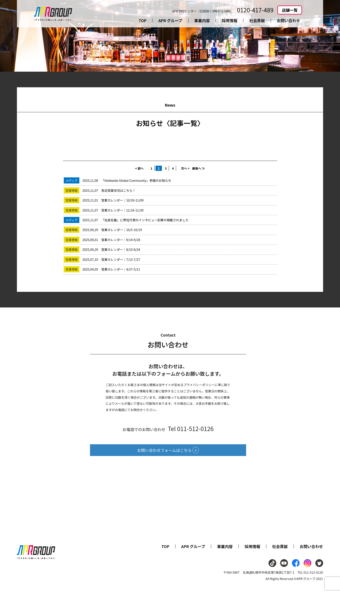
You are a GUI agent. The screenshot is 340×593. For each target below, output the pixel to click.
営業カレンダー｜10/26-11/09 (122, 200)
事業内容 (202, 20)
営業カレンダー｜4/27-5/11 (120, 269)
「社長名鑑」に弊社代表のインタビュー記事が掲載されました (145, 220)
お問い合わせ (288, 20)
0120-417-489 (255, 10)
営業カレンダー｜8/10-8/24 (120, 249)
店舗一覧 (290, 10)
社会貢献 (257, 20)
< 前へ (139, 168)
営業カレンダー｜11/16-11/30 (122, 210)
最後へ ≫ (198, 168)
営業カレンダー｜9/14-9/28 (120, 239)
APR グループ (170, 20)
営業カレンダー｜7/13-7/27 (120, 259)
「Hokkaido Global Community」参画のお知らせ (136, 180)
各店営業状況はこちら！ (118, 190)
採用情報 (229, 20)
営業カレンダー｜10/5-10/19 (121, 229)
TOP (142, 20)
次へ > (185, 168)
